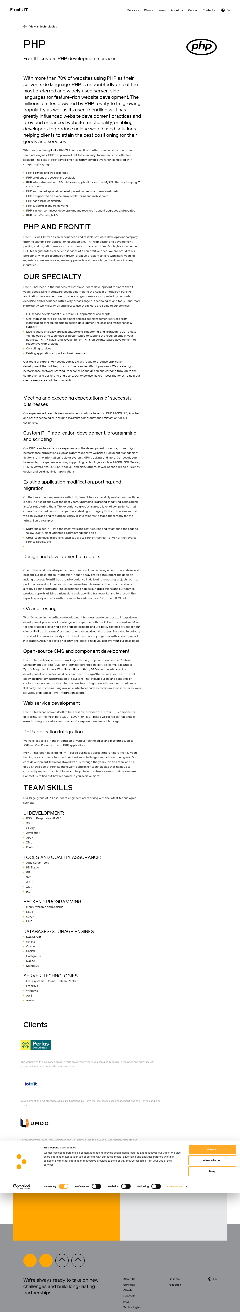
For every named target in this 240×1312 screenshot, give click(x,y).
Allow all (212, 1268)
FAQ (126, 1252)
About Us (177, 10)
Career (192, 10)
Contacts (209, 10)
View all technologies (43, 26)
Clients (148, 10)
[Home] (19, 10)
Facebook (174, 1235)
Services (133, 10)
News (162, 10)
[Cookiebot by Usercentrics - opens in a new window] (21, 1305)
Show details (175, 1305)
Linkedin (174, 1229)
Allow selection (212, 1279)
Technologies (132, 1258)
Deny (212, 1290)
